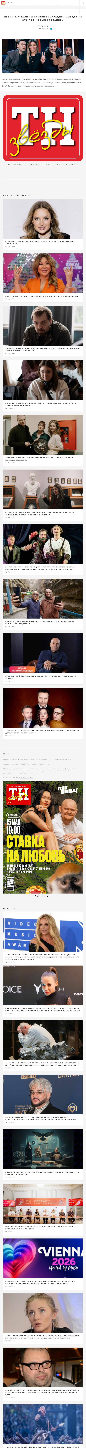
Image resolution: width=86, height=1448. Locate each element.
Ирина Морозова (43, 28)
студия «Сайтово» (26, 777)
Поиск (82, 3)
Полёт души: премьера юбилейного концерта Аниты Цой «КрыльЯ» (41, 296)
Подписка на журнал (43, 896)
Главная (11, 3)
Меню (82, 11)
